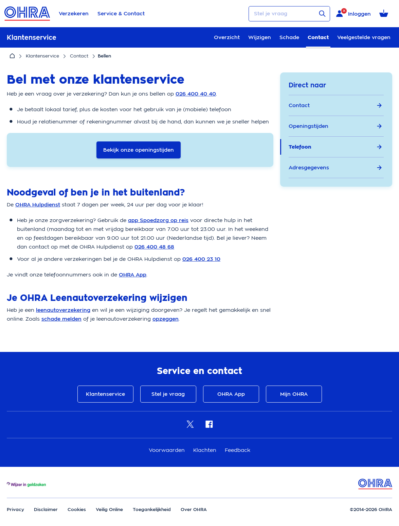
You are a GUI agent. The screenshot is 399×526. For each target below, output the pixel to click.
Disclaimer (46, 509)
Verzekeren (74, 13)
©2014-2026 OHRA (371, 509)
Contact (318, 37)
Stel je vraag (168, 394)
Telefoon (335, 146)
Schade (289, 37)
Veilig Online (109, 509)
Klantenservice (42, 56)
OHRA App (231, 394)
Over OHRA (194, 509)
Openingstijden (335, 126)
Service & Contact (121, 13)
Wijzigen (259, 37)
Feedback (237, 450)
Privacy (15, 509)
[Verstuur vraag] (322, 13)
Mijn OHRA (294, 394)
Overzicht (227, 37)
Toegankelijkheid (152, 509)
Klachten (205, 450)
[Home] (12, 56)
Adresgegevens (335, 167)
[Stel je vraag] (289, 13)
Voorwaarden (167, 450)
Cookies (77, 509)
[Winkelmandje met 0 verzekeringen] (385, 14)
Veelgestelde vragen (364, 37)
